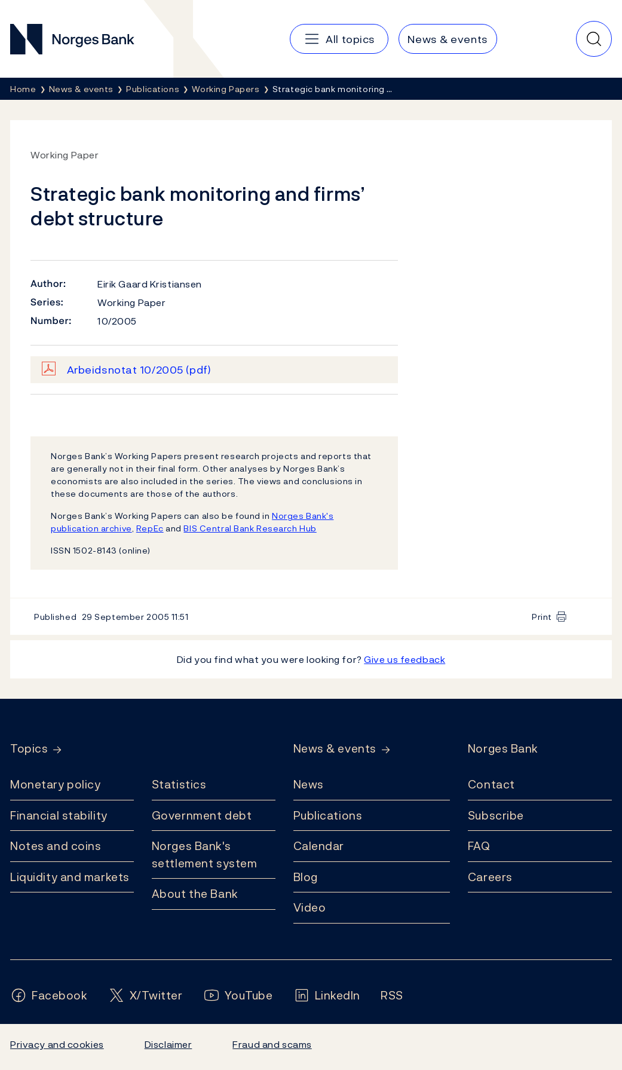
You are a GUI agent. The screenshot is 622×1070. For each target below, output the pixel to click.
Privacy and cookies (57, 1044)
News (308, 784)
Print (542, 616)
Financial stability (59, 815)
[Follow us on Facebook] (49, 995)
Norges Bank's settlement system (205, 854)
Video (309, 907)
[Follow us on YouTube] (238, 995)
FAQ (479, 845)
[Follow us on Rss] (392, 995)
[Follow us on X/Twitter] (145, 995)
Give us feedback (404, 659)
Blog (305, 877)
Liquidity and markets (70, 877)
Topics (29, 749)
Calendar (319, 845)
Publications (328, 815)
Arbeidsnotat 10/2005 (139, 370)
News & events (334, 749)
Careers (490, 877)
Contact (491, 784)
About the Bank (195, 893)
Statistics (179, 784)
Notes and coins (55, 845)
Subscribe (496, 815)
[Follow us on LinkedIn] (327, 995)
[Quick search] (594, 39)
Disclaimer (168, 1044)
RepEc (150, 528)
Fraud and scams (271, 1044)
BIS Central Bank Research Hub (249, 528)
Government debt (202, 815)
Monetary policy (55, 784)
